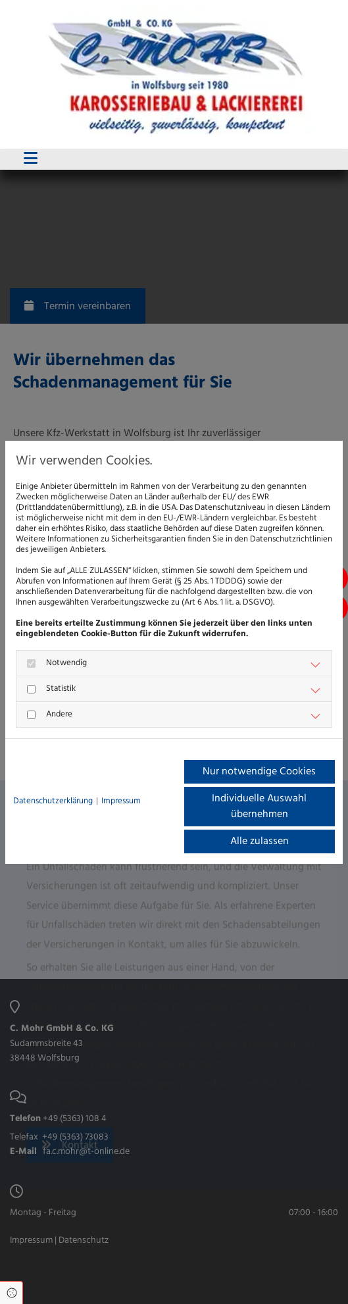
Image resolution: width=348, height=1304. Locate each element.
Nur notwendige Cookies (259, 771)
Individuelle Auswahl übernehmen (259, 806)
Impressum (121, 801)
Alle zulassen (259, 841)
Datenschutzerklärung (53, 801)
